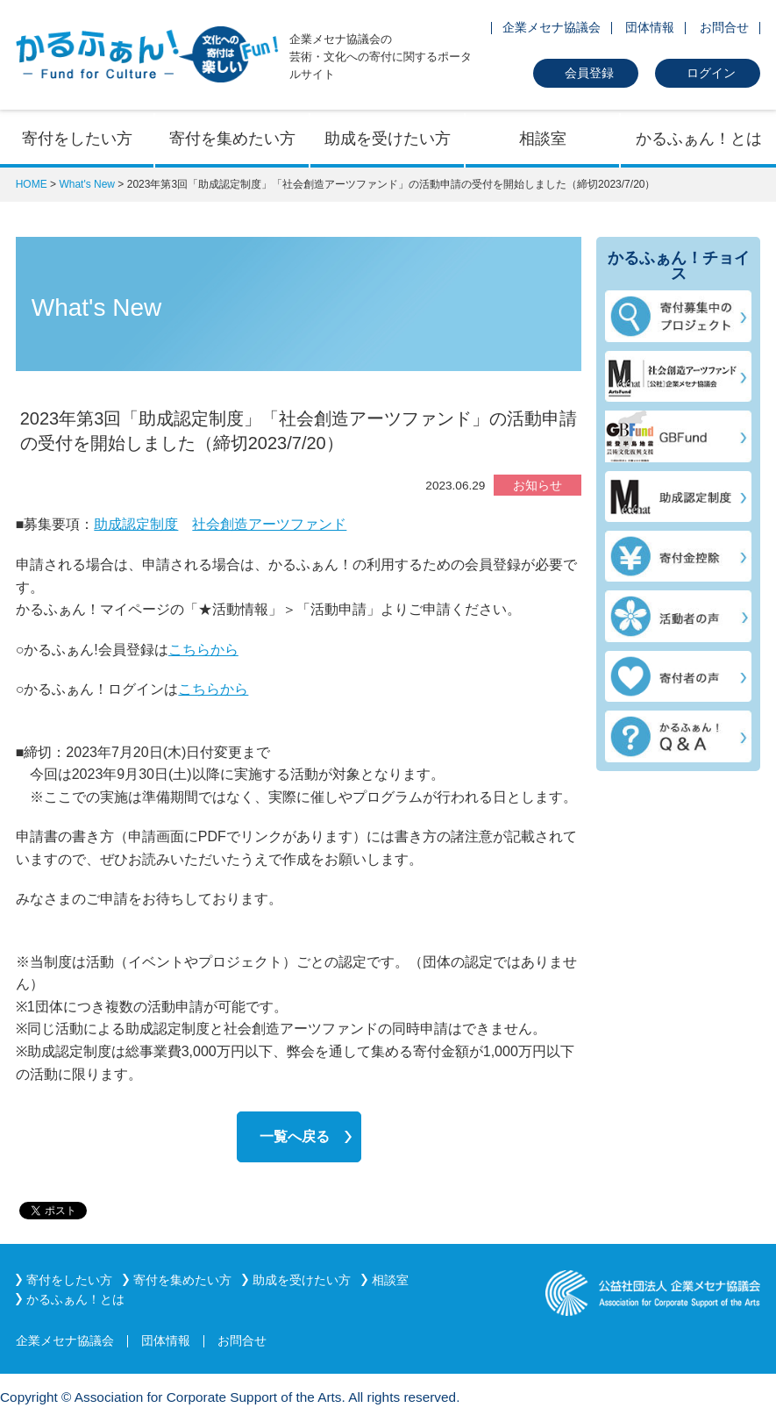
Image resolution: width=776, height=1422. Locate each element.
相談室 (542, 138)
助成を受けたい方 (387, 138)
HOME (31, 184)
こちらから (203, 649)
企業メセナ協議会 (551, 27)
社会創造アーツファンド (269, 524)
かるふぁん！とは (699, 138)
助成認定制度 (136, 524)
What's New (87, 184)
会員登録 (589, 73)
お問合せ (724, 27)
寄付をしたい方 (77, 138)
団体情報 (649, 27)
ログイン (711, 73)
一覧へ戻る (295, 1136)
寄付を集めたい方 (232, 138)
